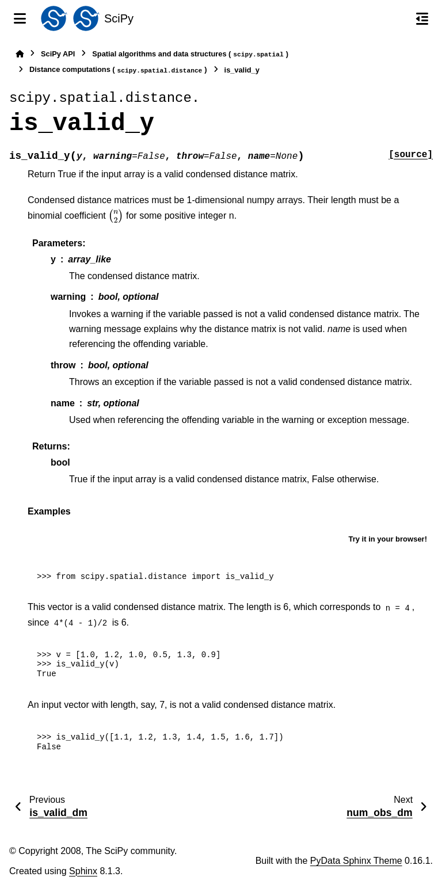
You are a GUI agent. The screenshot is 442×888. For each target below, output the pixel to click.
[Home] (20, 54)
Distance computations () (118, 70)
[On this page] (422, 18)
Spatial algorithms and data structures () (190, 54)
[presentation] (115, 215)
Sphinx (83, 871)
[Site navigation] (20, 18)
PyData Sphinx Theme (356, 861)
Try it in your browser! (387, 539)
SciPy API (58, 53)
